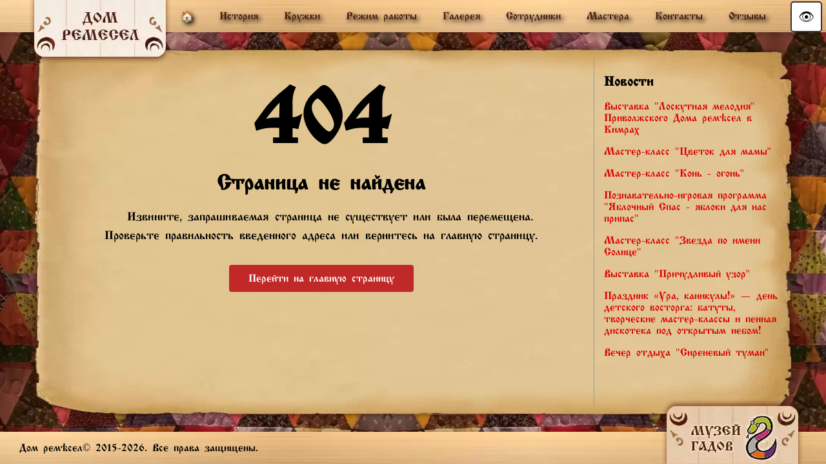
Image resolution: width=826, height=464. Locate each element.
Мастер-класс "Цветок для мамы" (687, 151)
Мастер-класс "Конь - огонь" (674, 173)
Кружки (302, 16)
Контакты (679, 16)
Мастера (608, 16)
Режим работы (381, 16)
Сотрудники (533, 16)
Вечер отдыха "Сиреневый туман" (686, 352)
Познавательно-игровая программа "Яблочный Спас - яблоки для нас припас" (685, 206)
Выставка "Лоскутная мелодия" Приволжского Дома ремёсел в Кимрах (679, 118)
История (238, 16)
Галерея (461, 16)
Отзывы (747, 16)
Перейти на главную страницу (321, 278)
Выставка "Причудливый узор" (677, 274)
